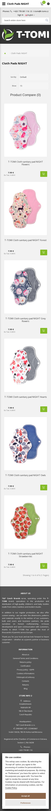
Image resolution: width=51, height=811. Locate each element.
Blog (25, 688)
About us (25, 654)
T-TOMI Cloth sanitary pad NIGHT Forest (25, 240)
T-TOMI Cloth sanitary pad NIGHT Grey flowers (25, 320)
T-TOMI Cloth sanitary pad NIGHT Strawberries (25, 555)
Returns (25, 685)
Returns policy (25, 662)
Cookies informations (25, 673)
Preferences (26, 803)
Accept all (25, 796)
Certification (25, 666)
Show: (14, 86)
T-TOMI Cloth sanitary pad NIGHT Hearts (25, 396)
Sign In (20, 15)
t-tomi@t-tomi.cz (40, 11)
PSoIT (38, 809)
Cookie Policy (11, 788)
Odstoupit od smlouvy (25, 677)
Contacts (25, 681)
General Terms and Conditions (25, 658)
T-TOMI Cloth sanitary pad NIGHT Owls (25, 475)
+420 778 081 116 (21, 11)
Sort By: (13, 77)
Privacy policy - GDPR (25, 669)
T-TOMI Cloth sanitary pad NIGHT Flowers (25, 163)
